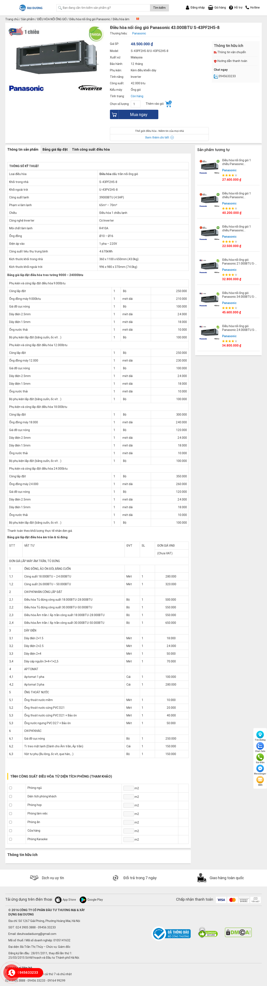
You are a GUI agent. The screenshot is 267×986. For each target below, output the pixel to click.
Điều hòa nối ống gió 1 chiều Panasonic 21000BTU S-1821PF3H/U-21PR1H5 (237, 166)
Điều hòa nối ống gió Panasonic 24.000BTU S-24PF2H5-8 (238, 329)
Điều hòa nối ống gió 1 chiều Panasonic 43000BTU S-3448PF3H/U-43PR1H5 (237, 199)
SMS (260, 781)
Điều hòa (105, 174)
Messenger (260, 770)
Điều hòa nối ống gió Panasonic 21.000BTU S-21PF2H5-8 (238, 263)
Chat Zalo (260, 747)
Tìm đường (260, 736)
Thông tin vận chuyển (230, 52)
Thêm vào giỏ (159, 104)
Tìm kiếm (159, 8)
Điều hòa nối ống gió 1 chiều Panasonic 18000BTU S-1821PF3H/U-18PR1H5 (240, 232)
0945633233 (225, 76)
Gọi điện (260, 758)
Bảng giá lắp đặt (55, 149)
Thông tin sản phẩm (22, 149)
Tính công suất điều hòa (91, 149)
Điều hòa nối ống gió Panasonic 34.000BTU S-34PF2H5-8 (238, 296)
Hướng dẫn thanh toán (230, 61)
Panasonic (229, 170)
